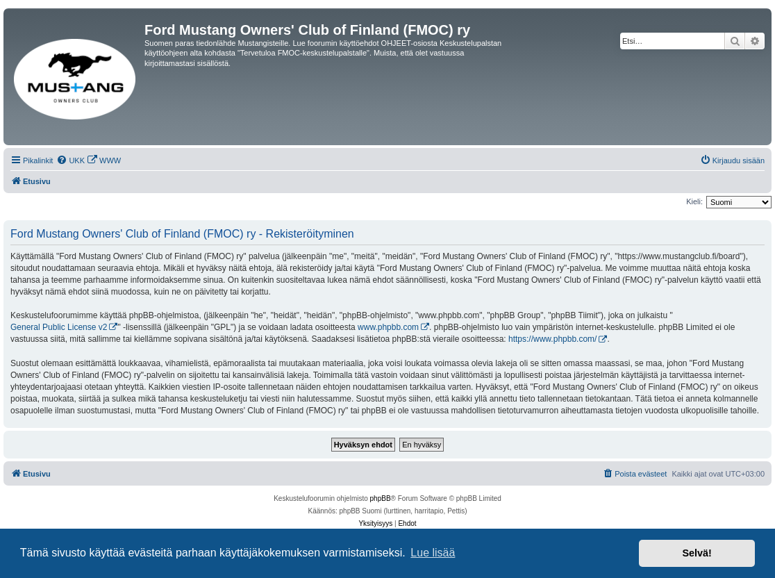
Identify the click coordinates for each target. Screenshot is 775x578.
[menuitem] (70, 160)
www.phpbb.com (388, 327)
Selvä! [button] (696, 553)
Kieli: (694, 201)
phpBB (380, 498)
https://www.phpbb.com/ (552, 339)
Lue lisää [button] (432, 553)
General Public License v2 (58, 327)
